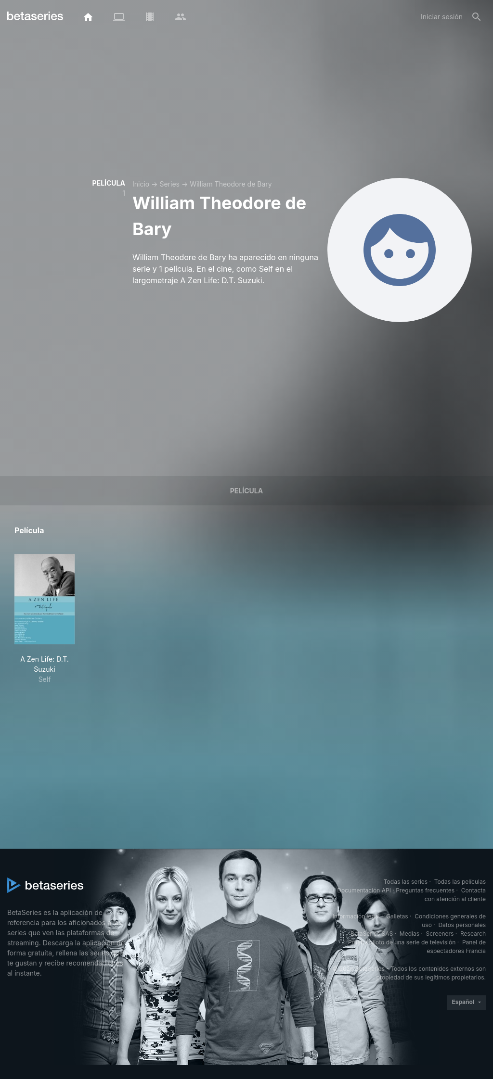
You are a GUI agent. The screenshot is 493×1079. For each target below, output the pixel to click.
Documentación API (364, 890)
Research (473, 933)
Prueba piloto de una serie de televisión (401, 942)
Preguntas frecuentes (425, 890)
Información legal (356, 916)
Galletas (397, 916)
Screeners (440, 933)
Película (246, 491)
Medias (409, 933)
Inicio (140, 184)
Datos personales (462, 924)
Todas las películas (460, 881)
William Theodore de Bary (231, 184)
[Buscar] (476, 17)
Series (169, 184)
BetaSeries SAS (371, 933)
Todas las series (406, 881)
